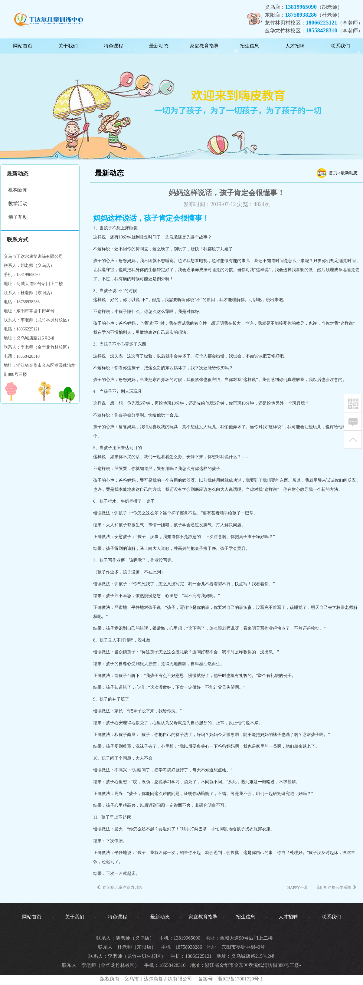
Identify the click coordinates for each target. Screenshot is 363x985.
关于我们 (68, 45)
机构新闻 (18, 189)
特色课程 (113, 45)
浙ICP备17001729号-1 (240, 978)
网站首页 (22, 45)
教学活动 (18, 203)
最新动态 (158, 45)
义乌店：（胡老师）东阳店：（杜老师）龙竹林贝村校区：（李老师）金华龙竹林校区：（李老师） (314, 19)
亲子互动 (18, 217)
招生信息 (249, 45)
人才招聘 (295, 45)
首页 (333, 173)
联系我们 (340, 45)
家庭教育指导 (204, 45)
